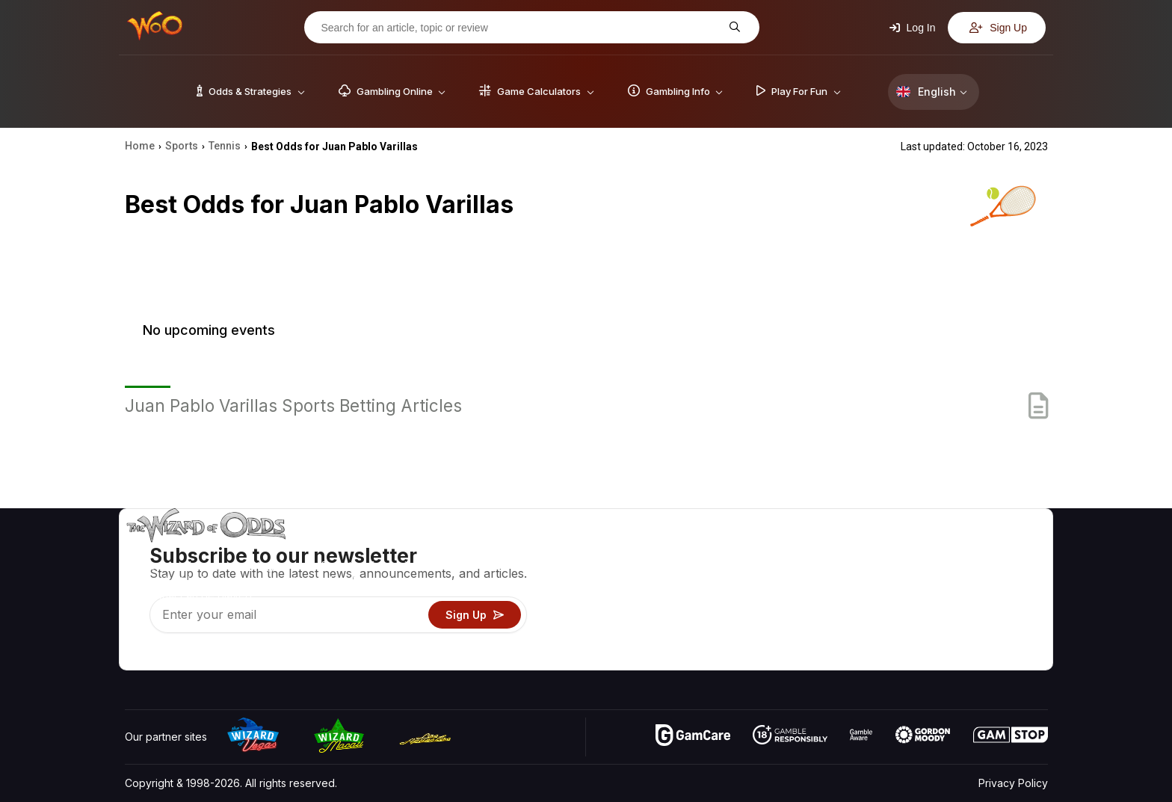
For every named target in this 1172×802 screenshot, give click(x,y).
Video (1005, 549)
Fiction (1006, 614)
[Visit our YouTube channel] (137, 654)
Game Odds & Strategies (811, 549)
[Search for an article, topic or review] (520, 27)
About (923, 549)
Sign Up (998, 28)
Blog (1001, 571)
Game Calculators (793, 571)
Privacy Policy (1013, 783)
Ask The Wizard (790, 658)
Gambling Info (784, 593)
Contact (928, 571)
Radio (923, 636)
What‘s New (938, 614)
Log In (912, 28)
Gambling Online (790, 636)
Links (921, 593)
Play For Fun (780, 614)
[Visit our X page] (170, 654)
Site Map (1011, 593)
